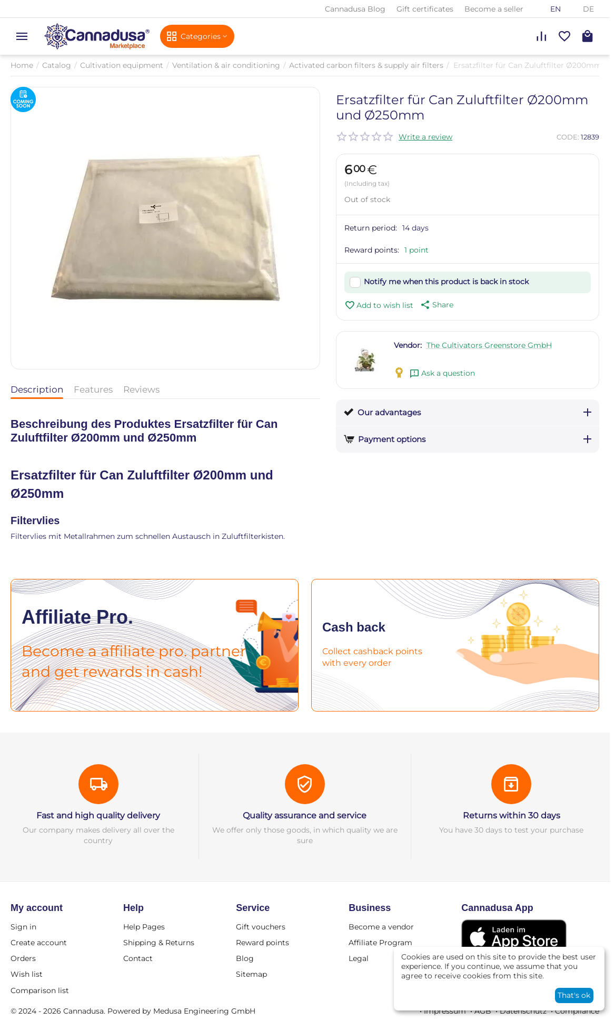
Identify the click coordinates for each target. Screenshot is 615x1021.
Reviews (141, 389)
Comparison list (40, 990)
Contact (138, 958)
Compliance (577, 1011)
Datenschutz (523, 1011)
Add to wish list (378, 305)
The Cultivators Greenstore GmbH (489, 345)
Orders (23, 958)
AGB (482, 1011)
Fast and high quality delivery (98, 815)
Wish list (27, 974)
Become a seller (493, 9)
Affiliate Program (380, 942)
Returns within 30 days (511, 815)
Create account (39, 942)
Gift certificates (424, 9)
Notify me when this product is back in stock (446, 281)
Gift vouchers (260, 927)
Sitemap (251, 974)
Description (37, 389)
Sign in (23, 927)
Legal (359, 958)
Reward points (262, 942)
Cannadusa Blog (355, 9)
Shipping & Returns (158, 942)
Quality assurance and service (304, 815)
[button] (436, 304)
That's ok (574, 995)
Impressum (445, 1011)
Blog (245, 958)
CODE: (568, 137)
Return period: (370, 228)
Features (93, 389)
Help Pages (144, 927)
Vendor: (408, 345)
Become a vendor (381, 927)
